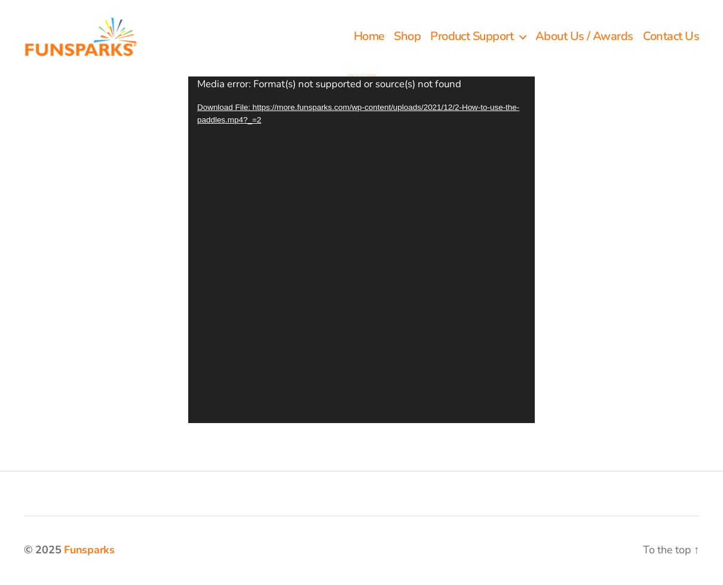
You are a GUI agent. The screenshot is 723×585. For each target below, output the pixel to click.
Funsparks (89, 551)
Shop (407, 37)
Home (369, 37)
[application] (361, 251)
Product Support (472, 37)
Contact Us (671, 37)
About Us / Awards (584, 37)
